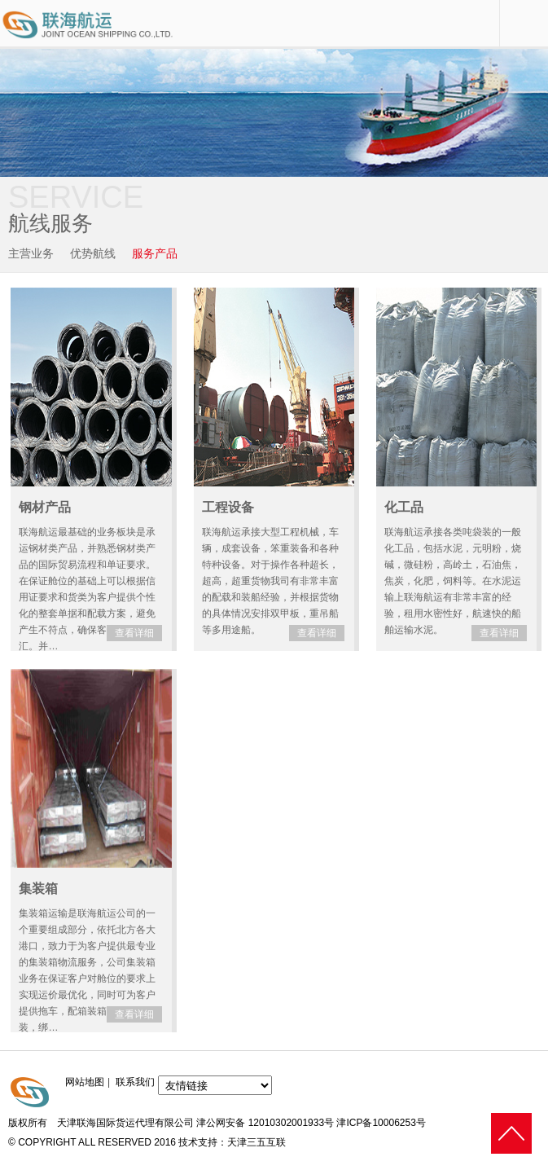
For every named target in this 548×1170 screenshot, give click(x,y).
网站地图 (84, 1082)
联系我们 (135, 1082)
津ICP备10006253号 (380, 1122)
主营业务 (31, 253)
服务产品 (155, 253)
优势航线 (93, 253)
